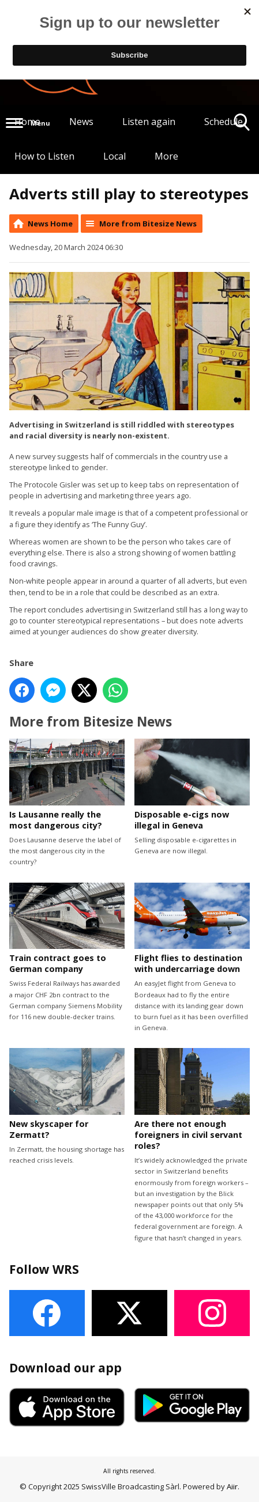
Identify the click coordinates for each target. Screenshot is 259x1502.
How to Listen (44, 156)
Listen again (148, 121)
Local (114, 156)
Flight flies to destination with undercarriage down (192, 928)
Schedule (223, 121)
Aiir (232, 1486)
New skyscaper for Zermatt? (67, 1094)
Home (27, 121)
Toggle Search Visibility (242, 126)
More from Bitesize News (148, 223)
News (81, 121)
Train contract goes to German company (67, 928)
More (166, 156)
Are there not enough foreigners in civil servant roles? (192, 1100)
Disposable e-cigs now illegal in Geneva (192, 785)
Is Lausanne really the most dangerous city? (67, 785)
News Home (50, 223)
